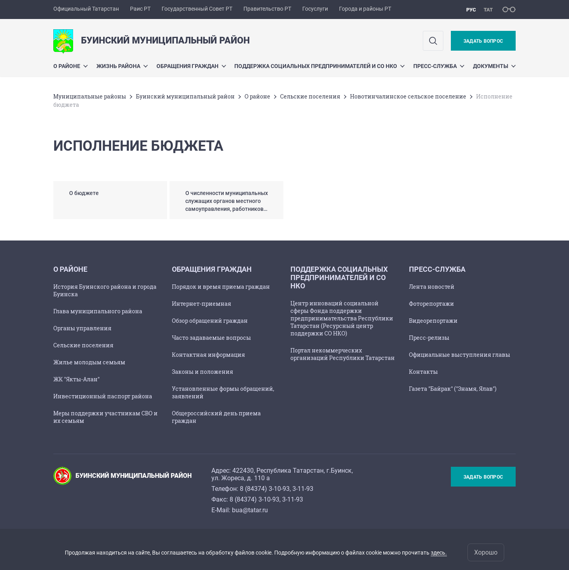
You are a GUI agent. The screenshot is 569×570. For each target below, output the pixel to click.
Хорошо (485, 552)
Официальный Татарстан (86, 9)
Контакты (423, 371)
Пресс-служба (438, 66)
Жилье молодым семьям (89, 362)
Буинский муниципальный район (185, 96)
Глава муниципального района (97, 311)
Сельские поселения (310, 96)
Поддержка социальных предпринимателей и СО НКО (319, 66)
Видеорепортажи (433, 320)
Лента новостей (431, 286)
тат (488, 10)
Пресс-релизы (429, 337)
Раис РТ (140, 9)
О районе (70, 66)
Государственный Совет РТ (197, 9)
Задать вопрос (483, 41)
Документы (494, 66)
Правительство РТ (267, 9)
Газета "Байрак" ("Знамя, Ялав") (452, 388)
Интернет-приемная (201, 303)
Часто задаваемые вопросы (211, 337)
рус (471, 10)
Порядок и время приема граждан (221, 286)
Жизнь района (122, 66)
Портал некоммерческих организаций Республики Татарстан (342, 354)
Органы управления (82, 328)
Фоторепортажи (431, 303)
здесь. (439, 552)
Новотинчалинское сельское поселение (408, 96)
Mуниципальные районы (89, 96)
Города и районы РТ (365, 9)
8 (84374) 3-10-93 (265, 488)
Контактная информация (208, 354)
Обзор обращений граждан (210, 320)
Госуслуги (315, 9)
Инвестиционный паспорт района (102, 396)
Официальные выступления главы (459, 354)
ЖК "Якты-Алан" (76, 379)
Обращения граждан (191, 66)
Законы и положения (202, 371)
